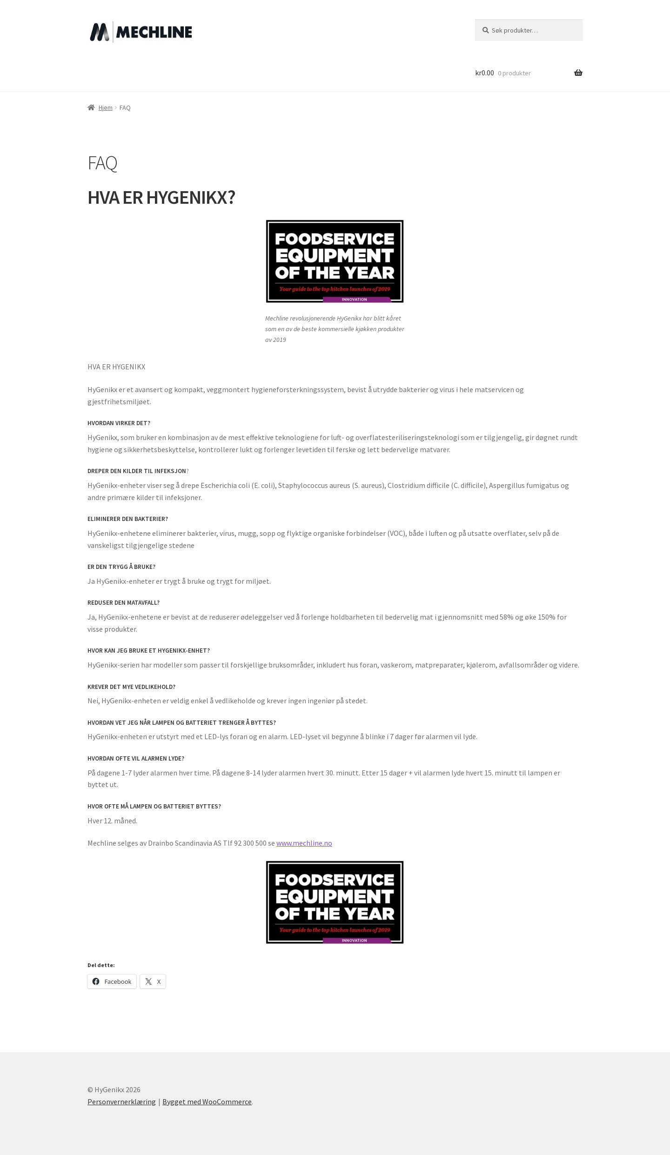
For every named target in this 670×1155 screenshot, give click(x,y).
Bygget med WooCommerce (207, 1101)
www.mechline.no (304, 843)
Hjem (106, 107)
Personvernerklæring (121, 1101)
